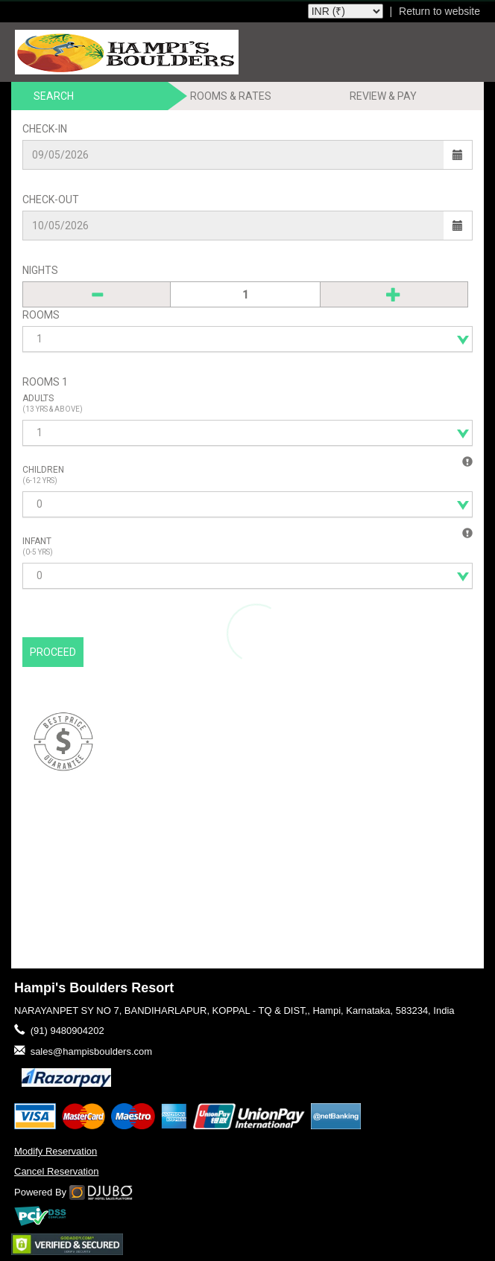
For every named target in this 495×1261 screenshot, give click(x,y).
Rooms (41, 315)
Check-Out (50, 199)
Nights (40, 270)
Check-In (44, 129)
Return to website (439, 11)
